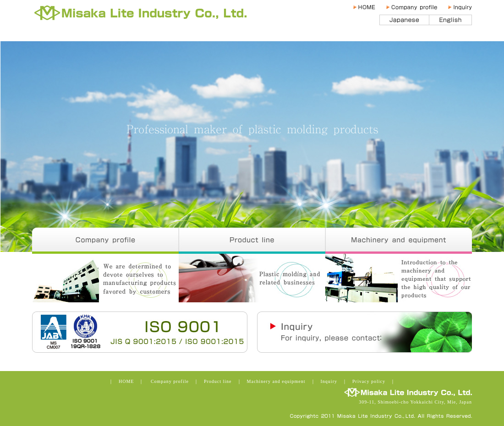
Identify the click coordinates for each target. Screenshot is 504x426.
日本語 (404, 20)
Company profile (415, 7)
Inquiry (459, 7)
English (450, 20)
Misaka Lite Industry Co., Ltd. (145, 13)
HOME (368, 7)
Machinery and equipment (398, 241)
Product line (252, 241)
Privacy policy (368, 381)
